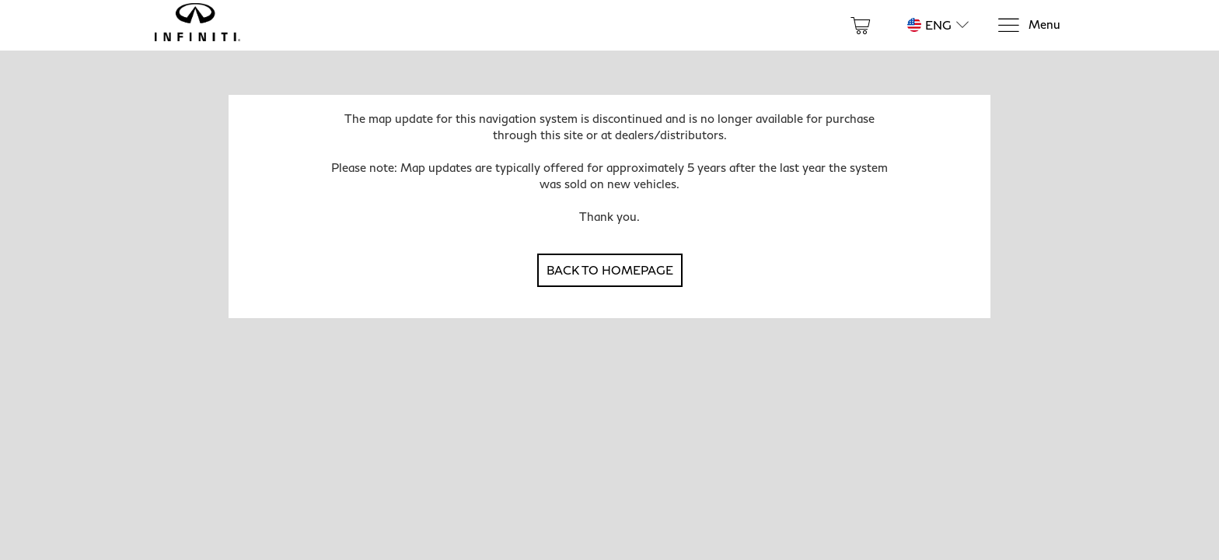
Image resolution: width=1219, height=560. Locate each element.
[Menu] (1028, 25)
